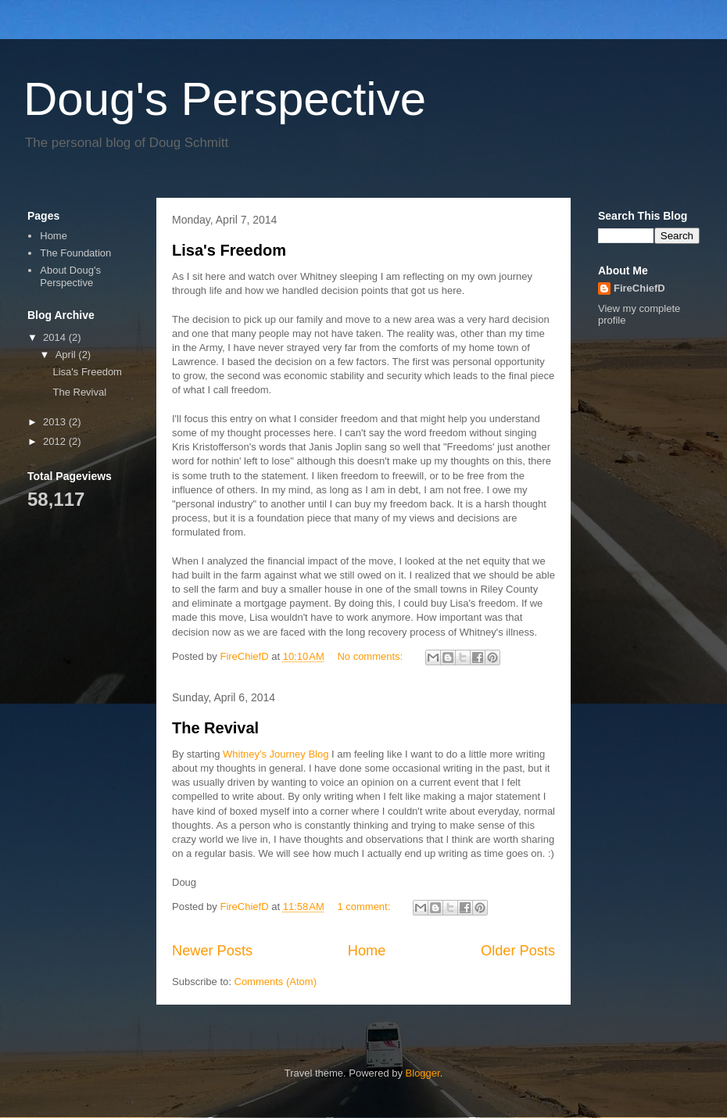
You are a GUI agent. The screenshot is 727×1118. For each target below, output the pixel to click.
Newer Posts (212, 951)
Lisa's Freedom (229, 250)
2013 (56, 422)
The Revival (215, 727)
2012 (56, 441)
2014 (56, 337)
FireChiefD (639, 288)
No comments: (371, 656)
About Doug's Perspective (70, 276)
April (67, 354)
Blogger (423, 1073)
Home (367, 951)
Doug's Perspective (224, 99)
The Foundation (75, 253)
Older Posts (518, 951)
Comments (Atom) (276, 981)
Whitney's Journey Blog (275, 754)
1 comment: (365, 906)
